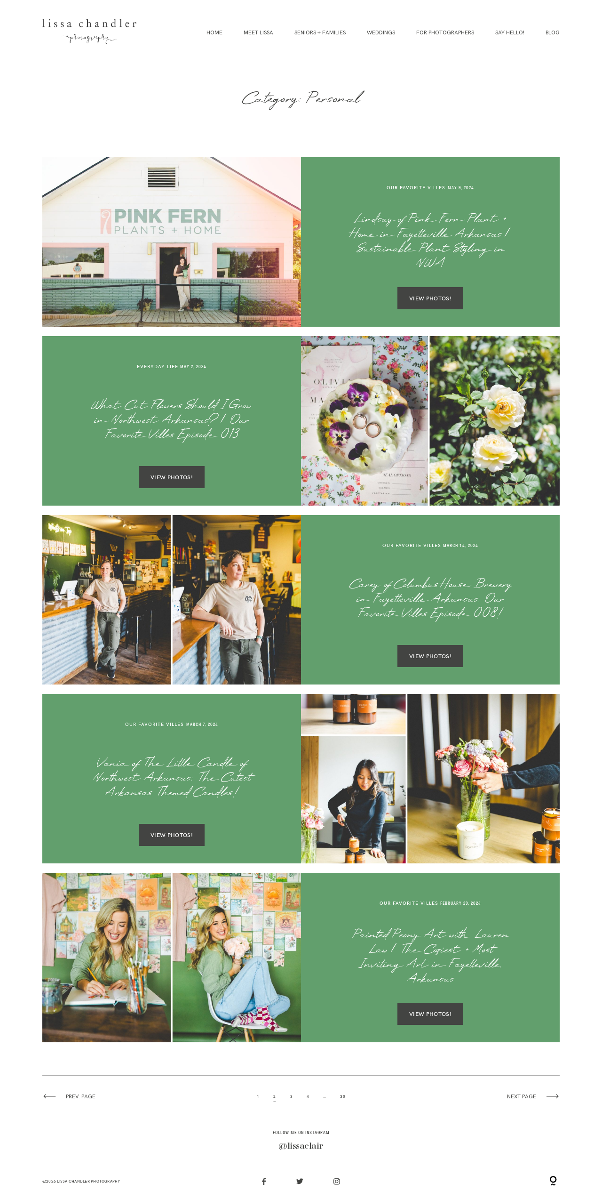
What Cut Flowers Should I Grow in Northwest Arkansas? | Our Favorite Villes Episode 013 (171, 421)
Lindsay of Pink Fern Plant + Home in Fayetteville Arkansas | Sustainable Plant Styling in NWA (430, 242)
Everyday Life (157, 366)
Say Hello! (509, 33)
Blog (553, 33)
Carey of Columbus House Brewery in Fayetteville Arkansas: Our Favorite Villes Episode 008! (430, 600)
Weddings (381, 33)
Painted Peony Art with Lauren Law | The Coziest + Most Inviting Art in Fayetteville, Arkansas (430, 957)
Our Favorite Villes (416, 188)
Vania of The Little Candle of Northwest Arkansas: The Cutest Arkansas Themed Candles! (172, 779)
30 (342, 1096)
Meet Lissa (258, 33)
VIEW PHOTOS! (430, 298)
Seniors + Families (320, 33)
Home (214, 33)
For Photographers (445, 33)
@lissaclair (300, 1146)
